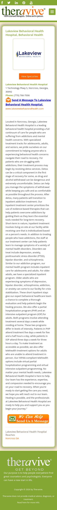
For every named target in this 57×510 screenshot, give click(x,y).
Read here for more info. (28, 502)
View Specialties (29, 76)
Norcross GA (12, 438)
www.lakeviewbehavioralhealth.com (24, 108)
